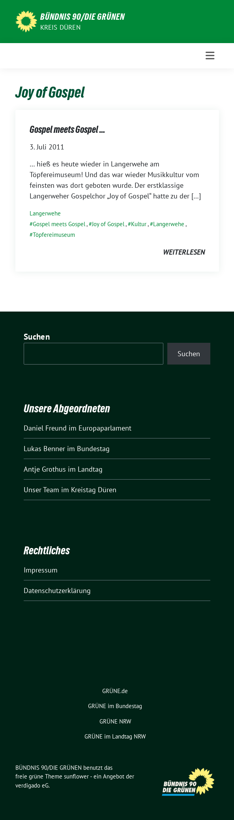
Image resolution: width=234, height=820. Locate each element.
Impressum (41, 569)
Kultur (138, 224)
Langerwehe (45, 213)
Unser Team (41, 489)
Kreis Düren (60, 27)
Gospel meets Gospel (59, 224)
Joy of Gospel (108, 224)
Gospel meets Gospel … (67, 129)
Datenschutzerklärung (57, 590)
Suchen (37, 336)
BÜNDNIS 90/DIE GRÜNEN (82, 16)
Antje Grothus (45, 469)
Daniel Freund (45, 428)
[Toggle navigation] (210, 55)
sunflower (76, 776)
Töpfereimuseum (54, 234)
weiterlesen (184, 252)
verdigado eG (32, 785)
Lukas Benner (44, 448)
